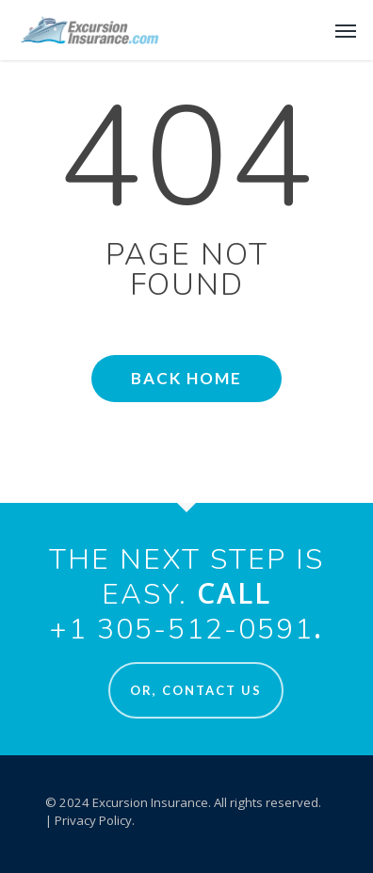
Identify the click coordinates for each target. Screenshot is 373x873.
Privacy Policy (93, 820)
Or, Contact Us (196, 690)
